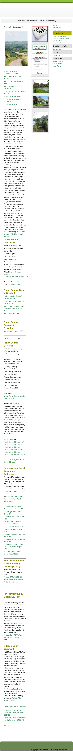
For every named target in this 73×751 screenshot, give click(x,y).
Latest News (56, 28)
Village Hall (56, 55)
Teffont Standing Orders (12, 313)
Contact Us (21, 21)
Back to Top (8, 725)
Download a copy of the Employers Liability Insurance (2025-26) (14, 713)
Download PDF (16, 284)
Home (54, 25)
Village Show (57, 41)
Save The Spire (57, 43)
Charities (56, 52)
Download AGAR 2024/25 (13, 577)
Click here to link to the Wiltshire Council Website (14, 234)
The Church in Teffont (60, 46)
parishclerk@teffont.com (12, 267)
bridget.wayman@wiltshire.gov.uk (16, 276)
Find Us (42, 21)
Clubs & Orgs (57, 58)
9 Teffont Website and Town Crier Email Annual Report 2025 (13, 546)
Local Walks (56, 66)
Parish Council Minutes (60, 38)
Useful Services (58, 61)
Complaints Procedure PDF (13, 331)
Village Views (57, 64)
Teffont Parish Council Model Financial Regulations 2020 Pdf (14, 308)
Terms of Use (32, 21)
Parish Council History (11, 104)
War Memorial (57, 49)
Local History (57, 30)
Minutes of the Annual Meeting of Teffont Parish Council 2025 (13, 499)
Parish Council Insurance (12, 96)
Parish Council (58, 33)
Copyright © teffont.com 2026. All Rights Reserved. (49, 750)
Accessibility (51, 21)
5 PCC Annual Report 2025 (13, 527)
